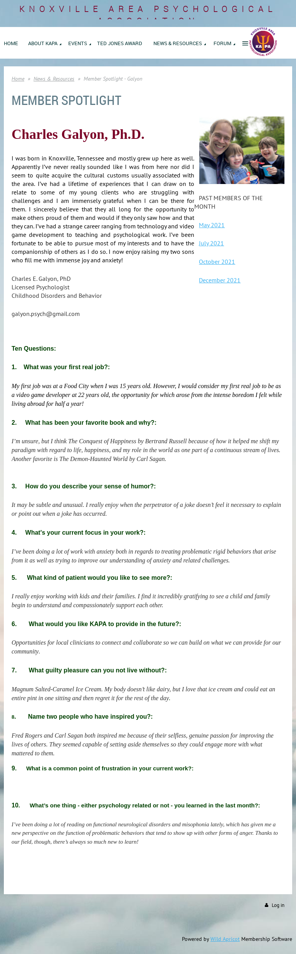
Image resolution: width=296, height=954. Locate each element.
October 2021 (217, 261)
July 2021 (211, 243)
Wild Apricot (225, 938)
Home (18, 78)
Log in (278, 905)
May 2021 (212, 225)
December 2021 (219, 280)
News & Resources (54, 78)
